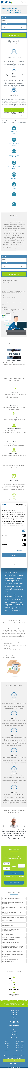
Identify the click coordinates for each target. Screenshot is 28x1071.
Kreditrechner (14, 1014)
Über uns (14, 1028)
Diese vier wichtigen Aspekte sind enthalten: (11, 640)
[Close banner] (25, 505)
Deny (14, 564)
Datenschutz (14, 1032)
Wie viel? (4, 17)
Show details (20, 550)
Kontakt (14, 1031)
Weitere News (14, 368)
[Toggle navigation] (25, 2)
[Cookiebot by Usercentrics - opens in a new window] (17, 505)
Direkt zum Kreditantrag (14, 882)
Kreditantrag (14, 1015)
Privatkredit (14, 1012)
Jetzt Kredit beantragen (14, 35)
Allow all (14, 555)
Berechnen (14, 873)
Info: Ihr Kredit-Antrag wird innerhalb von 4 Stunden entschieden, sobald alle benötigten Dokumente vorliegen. (14, 114)
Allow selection (14, 560)
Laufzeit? (4, 24)
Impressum (14, 1034)
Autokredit (14, 1017)
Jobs (14, 1029)
